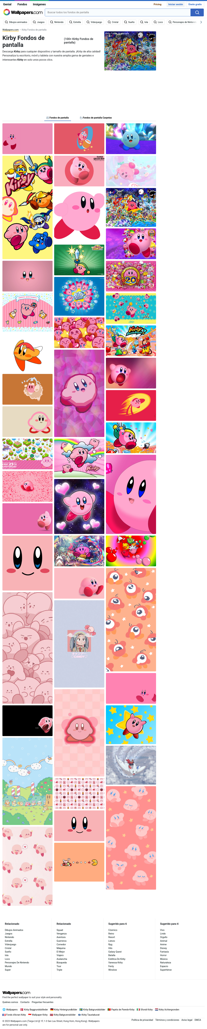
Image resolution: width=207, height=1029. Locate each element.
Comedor (61, 944)
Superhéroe (166, 970)
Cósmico (112, 930)
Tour (59, 966)
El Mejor (61, 951)
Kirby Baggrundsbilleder (36, 1009)
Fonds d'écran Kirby (16, 1014)
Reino (111, 933)
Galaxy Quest (115, 951)
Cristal (8, 948)
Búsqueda (62, 962)
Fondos (22, 4)
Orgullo (163, 937)
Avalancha (62, 959)
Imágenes (39, 4)
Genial (7, 4)
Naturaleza (165, 962)
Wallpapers (11, 1009)
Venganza (62, 933)
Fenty (111, 966)
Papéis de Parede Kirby (122, 1009)
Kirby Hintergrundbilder (65, 1009)
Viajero (60, 955)
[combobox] (118, 12)
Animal (163, 941)
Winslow (112, 970)
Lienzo (111, 941)
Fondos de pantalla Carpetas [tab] (96, 117)
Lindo (163, 933)
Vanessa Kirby (115, 962)
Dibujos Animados (14, 930)
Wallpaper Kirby (40, 1014)
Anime (163, 944)
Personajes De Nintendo (17, 962)
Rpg (110, 944)
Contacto (25, 1002)
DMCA (198, 1020)
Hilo (110, 948)
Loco (7, 959)
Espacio (164, 966)
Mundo (8, 966)
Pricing (157, 4)
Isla (6, 955)
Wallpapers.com (10, 29)
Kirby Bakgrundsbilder (94, 1009)
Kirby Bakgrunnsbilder (65, 1014)
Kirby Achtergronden (169, 1009)
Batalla (111, 955)
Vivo (162, 930)
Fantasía (164, 951)
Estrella (8, 941)
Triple (59, 970)
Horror (163, 955)
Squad (60, 930)
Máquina (61, 948)
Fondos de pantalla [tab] (58, 117)
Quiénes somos (10, 1002)
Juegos (8, 933)
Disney (163, 948)
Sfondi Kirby (147, 1009)
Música (164, 959)
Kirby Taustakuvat (91, 1014)
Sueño (8, 951)
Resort (111, 937)
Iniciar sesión (175, 4)
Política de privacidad (142, 1020)
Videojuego (10, 944)
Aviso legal (186, 1020)
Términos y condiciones (167, 1020)
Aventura (61, 937)
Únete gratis (195, 4)
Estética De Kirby (116, 959)
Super (8, 970)
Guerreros (61, 941)
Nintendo (9, 937)
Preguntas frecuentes (42, 1002)
